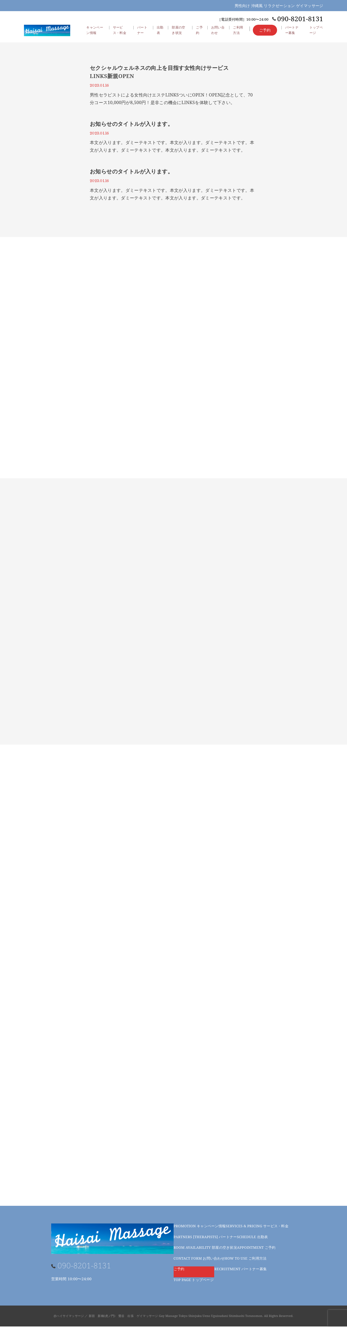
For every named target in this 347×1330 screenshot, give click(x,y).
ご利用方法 (245, 1261)
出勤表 (160, 33)
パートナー (205, 1240)
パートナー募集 (240, 1272)
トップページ (194, 1283)
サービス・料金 (257, 1229)
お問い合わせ (199, 1261)
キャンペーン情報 (200, 1229)
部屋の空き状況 (205, 1250)
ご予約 (199, 33)
